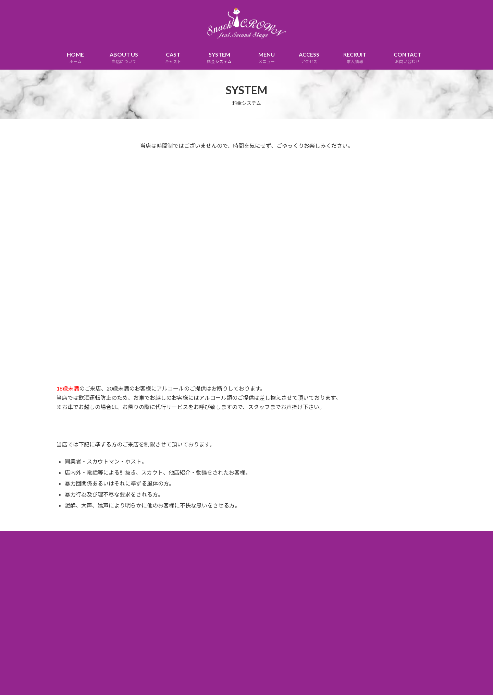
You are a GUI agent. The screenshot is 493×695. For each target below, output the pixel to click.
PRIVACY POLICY (213, 537)
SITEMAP (287, 537)
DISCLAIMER (253, 537)
